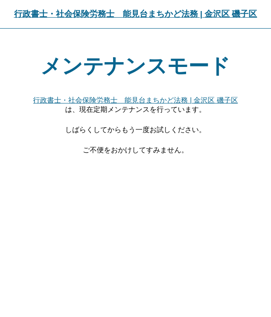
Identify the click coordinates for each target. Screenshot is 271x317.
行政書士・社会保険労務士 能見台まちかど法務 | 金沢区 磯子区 (135, 13)
